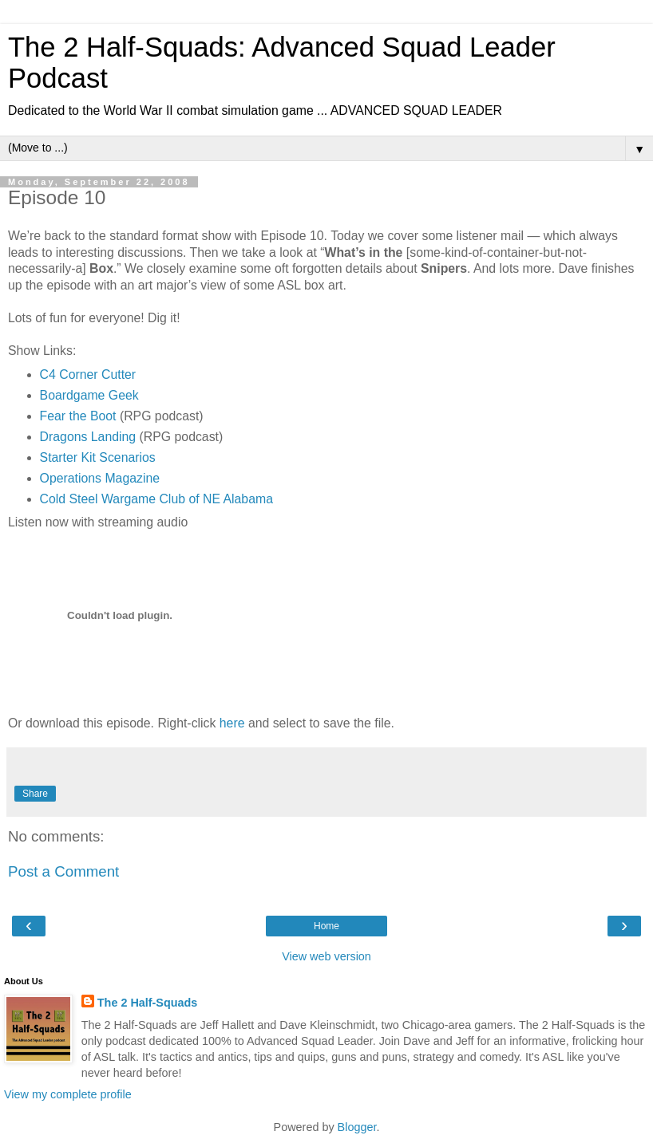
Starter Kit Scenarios (98, 457)
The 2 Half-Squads (147, 1002)
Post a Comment (63, 871)
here (232, 723)
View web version (326, 956)
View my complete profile (68, 1094)
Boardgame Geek (89, 395)
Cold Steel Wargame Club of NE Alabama (156, 499)
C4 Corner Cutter (88, 374)
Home (326, 926)
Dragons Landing (88, 436)
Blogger (357, 1127)
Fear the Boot (78, 416)
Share (35, 793)
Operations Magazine (100, 478)
